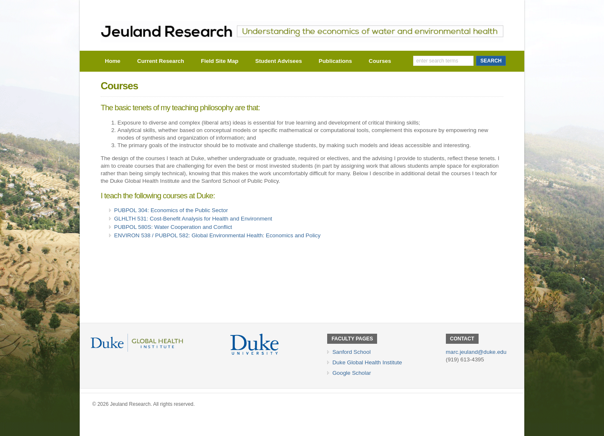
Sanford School (351, 352)
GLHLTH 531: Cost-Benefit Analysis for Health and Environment (193, 218)
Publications (335, 61)
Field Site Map (220, 61)
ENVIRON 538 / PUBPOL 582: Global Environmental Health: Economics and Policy (217, 235)
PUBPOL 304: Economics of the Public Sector (171, 210)
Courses (380, 61)
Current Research (160, 61)
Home (112, 61)
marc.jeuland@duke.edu (476, 352)
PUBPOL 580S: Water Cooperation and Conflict (173, 227)
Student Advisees (278, 61)
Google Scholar (351, 373)
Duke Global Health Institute (367, 362)
